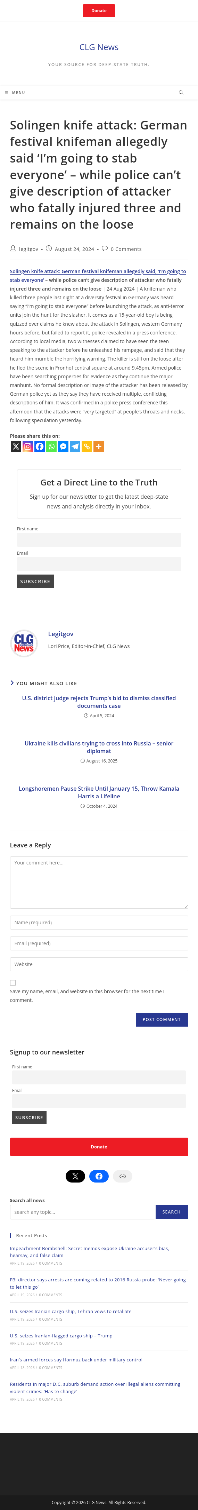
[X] (16, 446)
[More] (98, 446)
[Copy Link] (87, 446)
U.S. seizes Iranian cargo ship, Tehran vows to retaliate (71, 1311)
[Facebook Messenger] (63, 446)
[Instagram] (28, 446)
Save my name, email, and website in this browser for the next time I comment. (87, 995)
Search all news (27, 1200)
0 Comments (126, 249)
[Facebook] (39, 446)
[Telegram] (75, 446)
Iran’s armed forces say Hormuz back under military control (76, 1360)
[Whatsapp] (51, 446)
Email (22, 553)
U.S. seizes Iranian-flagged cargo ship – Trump (61, 1336)
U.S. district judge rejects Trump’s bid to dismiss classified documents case (99, 702)
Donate (99, 11)
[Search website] (181, 93)
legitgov (28, 249)
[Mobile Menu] (15, 92)
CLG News (99, 47)
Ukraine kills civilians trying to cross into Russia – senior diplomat (99, 747)
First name (28, 529)
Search (172, 1212)
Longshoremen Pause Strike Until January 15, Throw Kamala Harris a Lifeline (99, 792)
